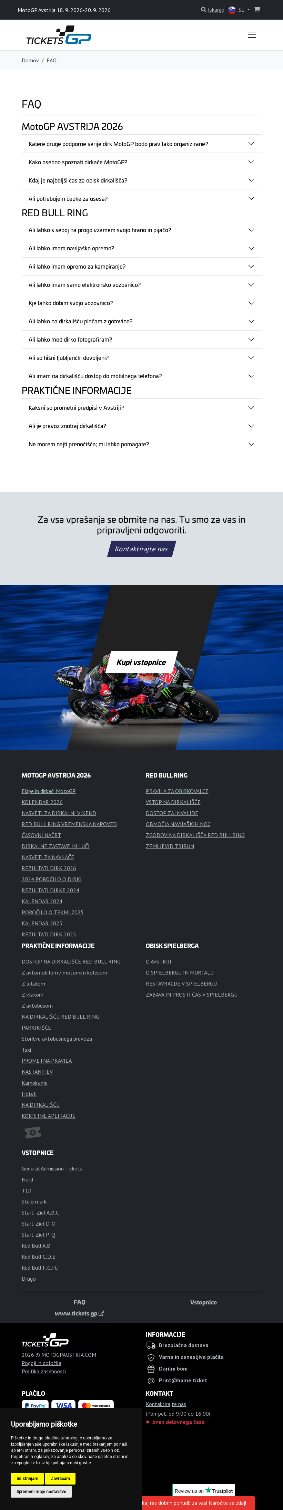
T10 (26, 1190)
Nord (27, 1179)
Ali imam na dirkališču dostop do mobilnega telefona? (95, 375)
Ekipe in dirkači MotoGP (49, 791)
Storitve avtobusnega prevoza (57, 1038)
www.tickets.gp (79, 1313)
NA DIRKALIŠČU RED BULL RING (60, 1016)
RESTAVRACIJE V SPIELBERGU (181, 983)
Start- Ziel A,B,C (40, 1212)
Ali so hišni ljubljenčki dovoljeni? (69, 357)
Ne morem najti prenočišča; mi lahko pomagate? (89, 444)
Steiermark (34, 1201)
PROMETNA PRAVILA (47, 1060)
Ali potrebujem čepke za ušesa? (68, 198)
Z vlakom (32, 994)
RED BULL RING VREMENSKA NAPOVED (69, 824)
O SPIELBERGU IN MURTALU (180, 972)
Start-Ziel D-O (38, 1223)
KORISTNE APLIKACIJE (48, 1115)
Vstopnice (203, 1302)
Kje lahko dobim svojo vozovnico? (71, 302)
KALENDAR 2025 (42, 923)
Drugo (29, 1278)
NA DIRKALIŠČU (41, 1104)
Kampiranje (35, 1082)
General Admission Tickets (52, 1168)
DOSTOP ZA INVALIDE (172, 813)
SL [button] (236, 10)
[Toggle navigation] (252, 35)
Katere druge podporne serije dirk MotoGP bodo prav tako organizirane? (118, 143)
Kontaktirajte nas (141, 548)
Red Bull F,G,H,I (40, 1267)
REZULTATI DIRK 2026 (49, 868)
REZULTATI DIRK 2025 (49, 934)
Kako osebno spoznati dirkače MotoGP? (78, 162)
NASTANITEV (37, 1071)
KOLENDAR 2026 (42, 802)
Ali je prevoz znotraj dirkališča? (67, 425)
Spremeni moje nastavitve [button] (41, 1491)
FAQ (79, 1302)
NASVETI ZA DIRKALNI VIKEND (59, 813)
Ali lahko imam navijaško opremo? (71, 248)
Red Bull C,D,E (38, 1256)
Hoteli (29, 1093)
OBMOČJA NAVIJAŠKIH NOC (178, 824)
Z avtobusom (37, 1005)
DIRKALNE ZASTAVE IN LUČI (56, 846)
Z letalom (33, 983)
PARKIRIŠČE (36, 1027)
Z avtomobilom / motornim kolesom (64, 972)
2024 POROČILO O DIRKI (52, 879)
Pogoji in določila (41, 1363)
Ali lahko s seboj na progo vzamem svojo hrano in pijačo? (100, 229)
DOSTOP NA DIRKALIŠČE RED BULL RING (71, 961)
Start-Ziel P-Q (38, 1234)
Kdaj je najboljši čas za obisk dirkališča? (78, 180)
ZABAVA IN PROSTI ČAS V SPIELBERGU (191, 994)
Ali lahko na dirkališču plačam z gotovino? (80, 321)
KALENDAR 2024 (42, 901)
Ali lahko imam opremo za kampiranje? (77, 266)
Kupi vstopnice (141, 662)
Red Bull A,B (36, 1245)
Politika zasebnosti (44, 1371)
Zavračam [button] (60, 1478)
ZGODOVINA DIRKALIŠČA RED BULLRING (195, 835)
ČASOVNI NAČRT (41, 835)
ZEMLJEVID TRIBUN (170, 846)
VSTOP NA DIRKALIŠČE (173, 802)
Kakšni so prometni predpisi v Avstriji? (76, 407)
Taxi (26, 1049)
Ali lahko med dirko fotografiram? (70, 339)
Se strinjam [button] (27, 1478)
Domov (30, 60)
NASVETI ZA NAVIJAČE (48, 857)
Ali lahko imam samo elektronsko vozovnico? (85, 284)
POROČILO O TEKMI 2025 (53, 912)
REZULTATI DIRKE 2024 (50, 890)
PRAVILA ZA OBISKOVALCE (177, 791)
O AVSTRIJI (158, 961)
